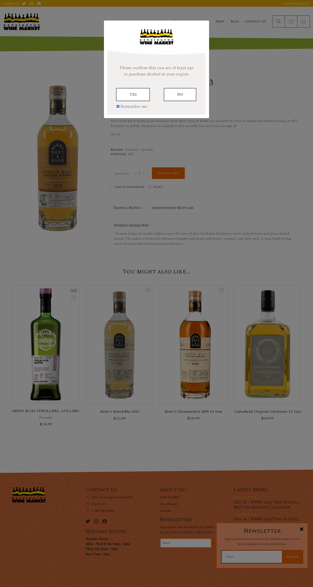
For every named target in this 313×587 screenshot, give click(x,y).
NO (180, 94)
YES (133, 94)
